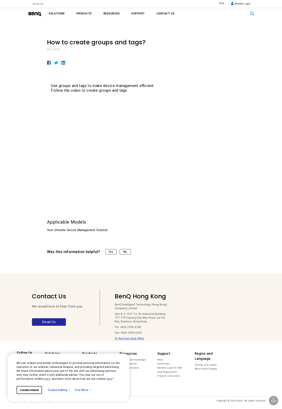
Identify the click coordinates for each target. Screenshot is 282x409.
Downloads (163, 363)
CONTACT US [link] (166, 13)
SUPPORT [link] (138, 13)
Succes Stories (128, 363)
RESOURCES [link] (111, 13)
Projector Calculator (168, 376)
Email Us (49, 322)
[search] (252, 14)
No (125, 251)
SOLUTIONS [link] (57, 13)
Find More (83, 390)
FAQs (160, 359)
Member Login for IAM (169, 368)
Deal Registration (167, 372)
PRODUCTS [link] (84, 13)
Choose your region (206, 365)
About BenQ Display (206, 368)
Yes (111, 251)
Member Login (241, 3)
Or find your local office (129, 338)
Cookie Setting (59, 390)
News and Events (129, 368)
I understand (29, 390)
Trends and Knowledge (133, 359)
